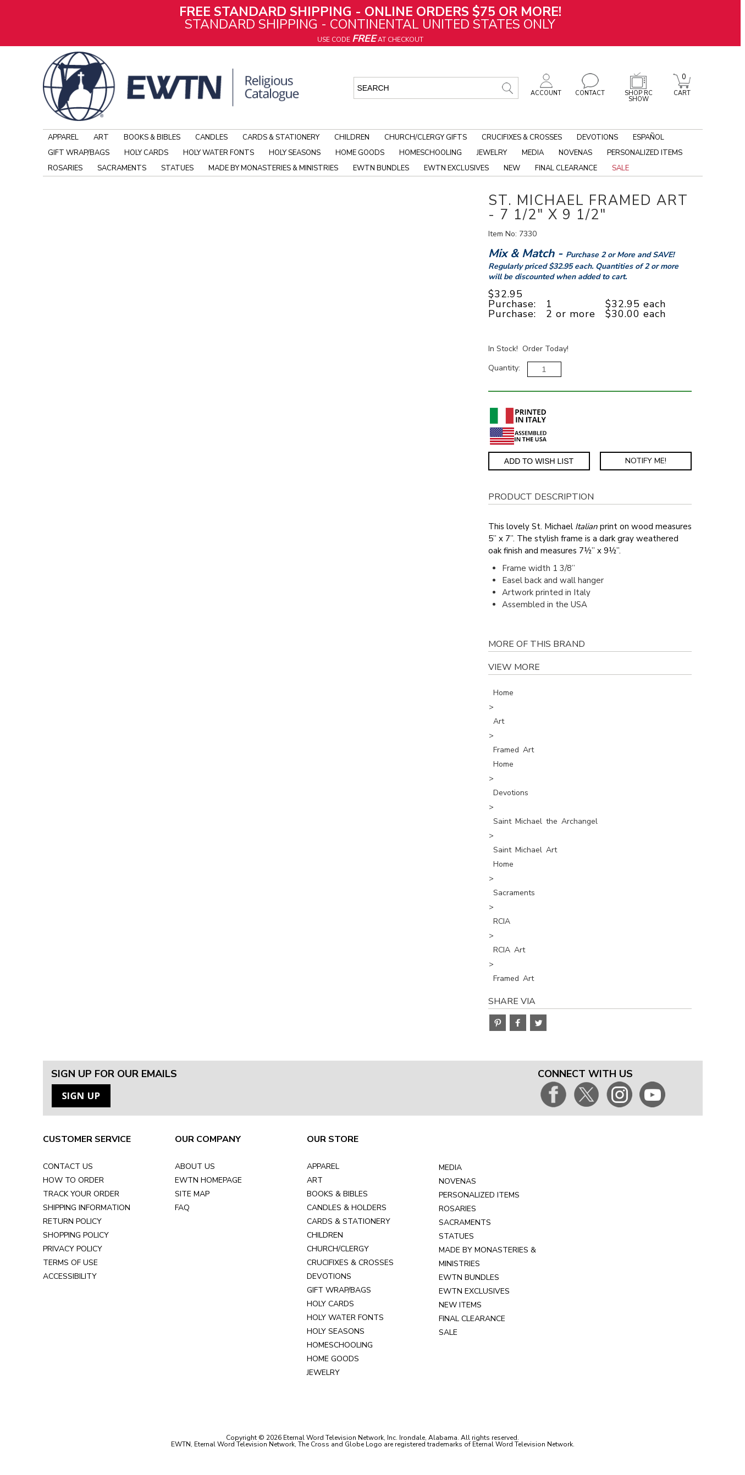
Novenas (575, 153)
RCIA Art (509, 950)
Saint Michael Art (525, 850)
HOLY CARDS (330, 1304)
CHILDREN (325, 1235)
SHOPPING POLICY (76, 1235)
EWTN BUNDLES (469, 1277)
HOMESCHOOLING (340, 1345)
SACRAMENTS (465, 1222)
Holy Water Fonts (218, 153)
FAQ (182, 1207)
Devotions (597, 137)
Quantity (503, 368)
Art (101, 137)
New (512, 168)
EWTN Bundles (381, 168)
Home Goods (359, 153)
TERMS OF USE (70, 1262)
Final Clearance (566, 168)
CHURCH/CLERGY (338, 1249)
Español (648, 137)
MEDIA (450, 1167)
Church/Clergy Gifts (425, 137)
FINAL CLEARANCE (472, 1318)
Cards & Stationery (280, 137)
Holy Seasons (295, 153)
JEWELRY (323, 1372)
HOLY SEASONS (336, 1331)
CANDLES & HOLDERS (347, 1207)
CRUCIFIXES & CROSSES (350, 1262)
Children (351, 137)
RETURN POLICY (72, 1221)
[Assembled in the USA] (518, 436)
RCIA (501, 921)
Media (533, 153)
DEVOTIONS (329, 1276)
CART (682, 90)
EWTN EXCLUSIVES (474, 1291)
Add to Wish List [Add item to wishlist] (538, 461)
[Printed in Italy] (518, 416)
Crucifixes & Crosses (522, 137)
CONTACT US (68, 1166)
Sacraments (121, 168)
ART (315, 1180)
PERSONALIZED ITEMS (479, 1195)
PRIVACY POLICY (72, 1249)
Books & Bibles (152, 137)
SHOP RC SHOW (638, 93)
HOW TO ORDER (73, 1180)
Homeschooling (430, 153)
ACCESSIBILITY (70, 1276)
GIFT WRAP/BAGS (339, 1290)
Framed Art (513, 750)
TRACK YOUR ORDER (81, 1194)
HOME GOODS (333, 1359)
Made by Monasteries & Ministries (273, 168)
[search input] (436, 88)
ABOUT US (195, 1166)
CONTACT (590, 90)
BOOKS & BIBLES (337, 1194)
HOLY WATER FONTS (345, 1317)
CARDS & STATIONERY (348, 1221)
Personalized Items (644, 153)
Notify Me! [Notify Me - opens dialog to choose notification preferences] (645, 461)
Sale (620, 168)
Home (503, 692)
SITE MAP (192, 1194)
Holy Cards (146, 153)
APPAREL (323, 1166)
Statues (177, 168)
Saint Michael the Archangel (545, 821)
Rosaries (65, 168)
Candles (211, 137)
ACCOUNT (546, 90)
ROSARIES (457, 1209)
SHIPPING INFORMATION (86, 1207)
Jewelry (492, 153)
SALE (448, 1332)
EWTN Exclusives (456, 168)
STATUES (456, 1236)
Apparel (63, 137)
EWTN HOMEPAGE (208, 1180)
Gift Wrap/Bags (78, 153)
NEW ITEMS (460, 1305)
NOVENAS (457, 1181)
